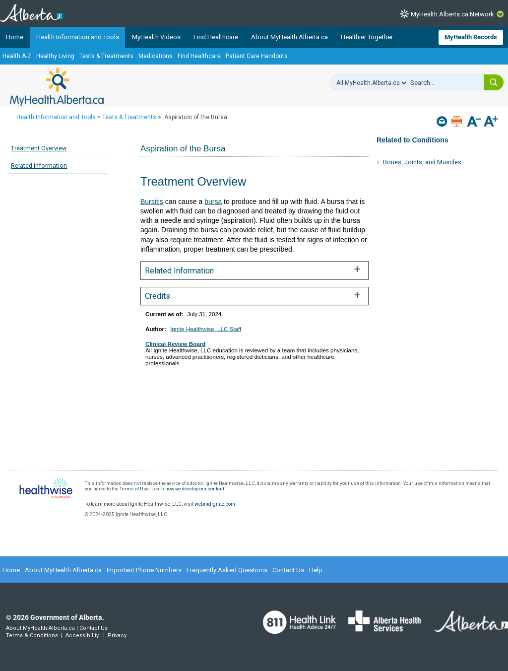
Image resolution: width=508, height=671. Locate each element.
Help (315, 570)
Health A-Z (16, 56)
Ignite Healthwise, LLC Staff (205, 329)
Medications (155, 56)
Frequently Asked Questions (227, 570)
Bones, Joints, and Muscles (422, 162)
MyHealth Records (470, 37)
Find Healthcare (215, 37)
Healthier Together (367, 37)
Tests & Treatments (106, 56)
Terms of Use (134, 488)
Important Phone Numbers (144, 570)
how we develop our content (194, 488)
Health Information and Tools (77, 37)
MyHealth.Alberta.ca (57, 86)
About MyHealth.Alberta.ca (289, 37)
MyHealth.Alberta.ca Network (452, 14)
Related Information (39, 165)
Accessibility (82, 635)
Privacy (117, 635)
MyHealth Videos (156, 37)
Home (14, 37)
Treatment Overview (38, 148)
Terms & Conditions (32, 635)
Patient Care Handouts (257, 56)
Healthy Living (55, 56)
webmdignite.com (214, 504)
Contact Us (288, 570)
